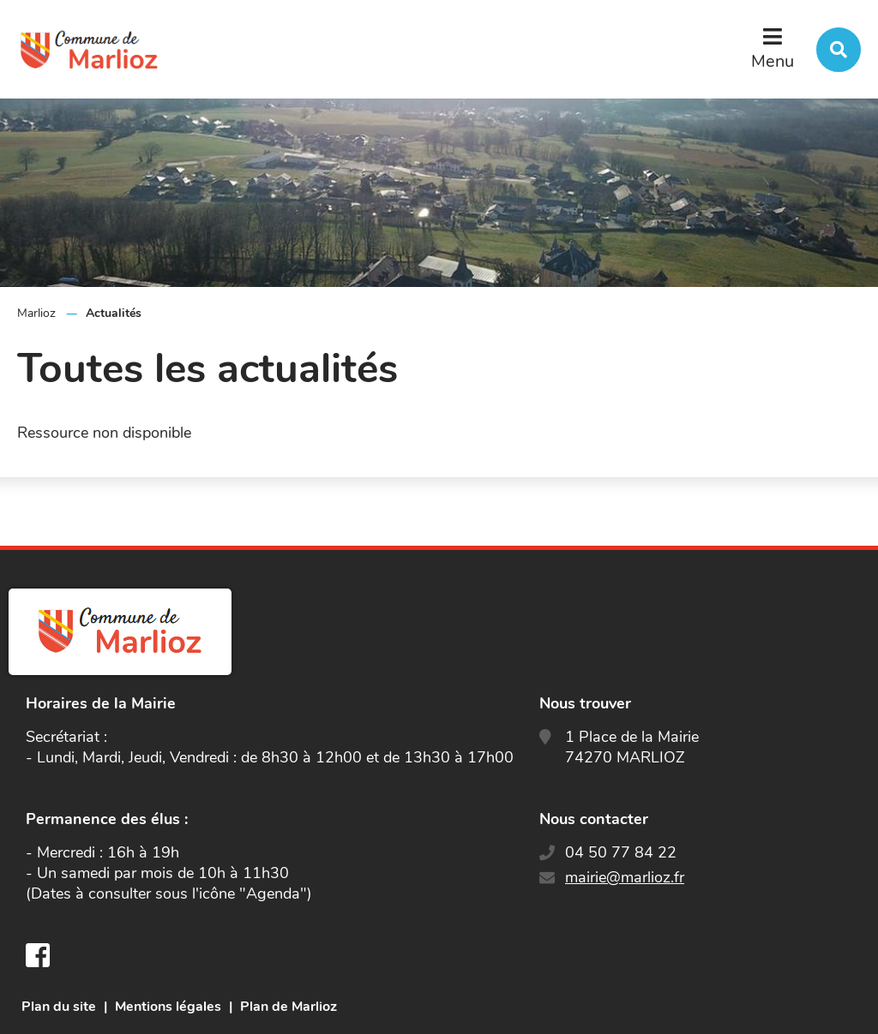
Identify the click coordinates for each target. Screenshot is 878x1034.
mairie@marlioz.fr (624, 877)
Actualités (113, 313)
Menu (772, 61)
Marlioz (36, 313)
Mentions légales (168, 1006)
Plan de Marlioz (288, 1006)
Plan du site (58, 1006)
